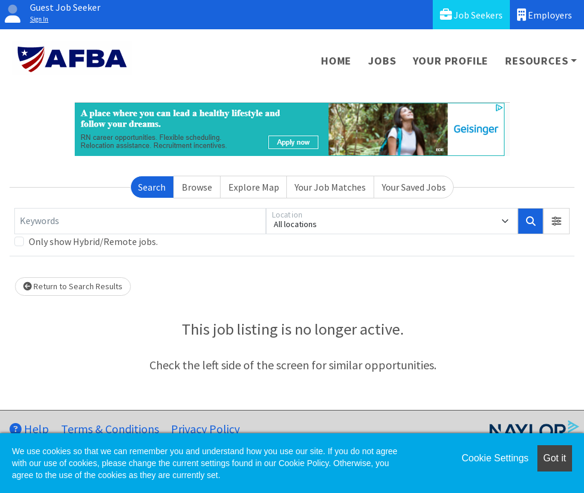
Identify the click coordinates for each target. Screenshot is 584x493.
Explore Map (253, 187)
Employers (544, 14)
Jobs (382, 61)
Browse (197, 187)
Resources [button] (536, 61)
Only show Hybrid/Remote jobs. (93, 241)
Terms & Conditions (110, 428)
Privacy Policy (205, 428)
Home (336, 61)
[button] (556, 221)
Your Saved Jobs (414, 187)
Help (29, 428)
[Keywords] (140, 221)
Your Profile (451, 61)
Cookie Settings (494, 458)
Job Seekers (471, 14)
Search (152, 187)
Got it (554, 458)
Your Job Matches (330, 187)
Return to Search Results (73, 286)
